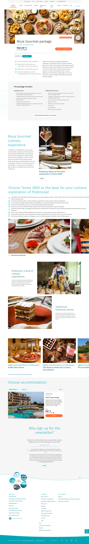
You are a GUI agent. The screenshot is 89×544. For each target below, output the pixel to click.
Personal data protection (45, 461)
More (56, 405)
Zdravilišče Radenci (13, 503)
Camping (36, 5)
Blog (33, 1)
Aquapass (43, 506)
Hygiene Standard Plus (46, 510)
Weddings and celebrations (45, 530)
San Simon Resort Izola (14, 515)
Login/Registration (61, 1)
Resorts (21, 5)
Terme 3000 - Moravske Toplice (15, 501)
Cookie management (40, 540)
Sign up (44, 465)
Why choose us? (27, 1)
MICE (71, 5)
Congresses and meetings (44, 525)
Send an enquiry (39, 1)
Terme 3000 (27, 56)
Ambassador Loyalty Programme (48, 501)
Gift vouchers (44, 503)
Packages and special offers (47, 499)
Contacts (46, 1)
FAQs (42, 520)
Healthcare (65, 5)
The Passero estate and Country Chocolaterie (59, 367)
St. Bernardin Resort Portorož (15, 510)
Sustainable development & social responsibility (69, 499)
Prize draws (43, 508)
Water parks (51, 6)
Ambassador (52, 1)
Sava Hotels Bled (12, 496)
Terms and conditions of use (28, 540)
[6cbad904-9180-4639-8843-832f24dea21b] (44, 445)
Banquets (41, 527)
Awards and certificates (63, 501)
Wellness (59, 5)
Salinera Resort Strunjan (14, 513)
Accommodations (28, 5)
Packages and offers (43, 6)
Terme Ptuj (11, 505)
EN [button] (78, 6)
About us (60, 496)
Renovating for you (45, 515)
